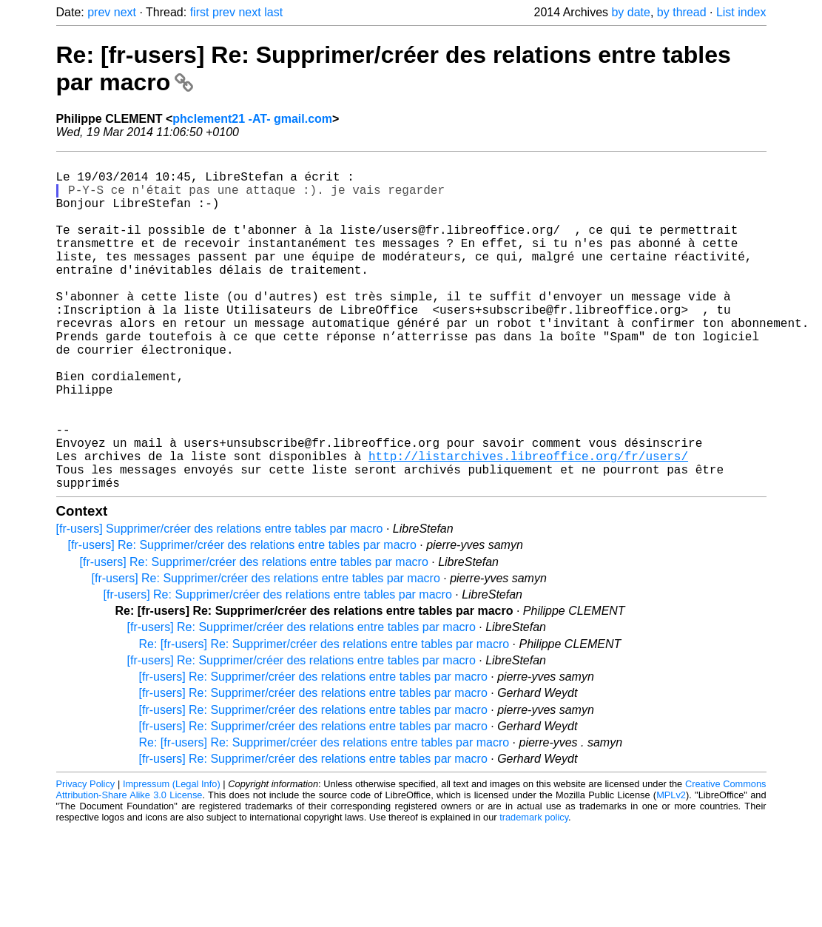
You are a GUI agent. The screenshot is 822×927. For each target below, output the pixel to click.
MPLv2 (671, 868)
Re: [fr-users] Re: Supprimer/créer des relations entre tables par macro (324, 718)
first (199, 12)
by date (630, 12)
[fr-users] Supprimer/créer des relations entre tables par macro (219, 602)
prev (98, 12)
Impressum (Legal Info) (171, 857)
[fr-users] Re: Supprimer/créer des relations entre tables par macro (242, 619)
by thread (682, 12)
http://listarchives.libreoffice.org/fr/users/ (528, 524)
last (273, 12)
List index (741, 12)
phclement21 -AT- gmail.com (252, 118)
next (125, 12)
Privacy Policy (85, 857)
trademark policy (533, 891)
